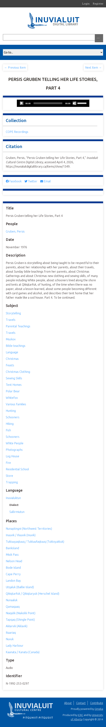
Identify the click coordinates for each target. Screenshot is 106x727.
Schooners (12, 417)
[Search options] (99, 38)
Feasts (10, 365)
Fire (8, 462)
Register (98, 3)
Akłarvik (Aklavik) (16, 626)
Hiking (10, 423)
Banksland (12, 548)
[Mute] (74, 103)
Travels (10, 319)
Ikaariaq (11, 632)
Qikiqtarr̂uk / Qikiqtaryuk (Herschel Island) (32, 593)
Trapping (12, 482)
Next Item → (93, 67)
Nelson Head (14, 561)
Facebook (14, 181)
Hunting (11, 410)
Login (86, 3)
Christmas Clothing (18, 371)
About (68, 703)
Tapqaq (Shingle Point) (20, 619)
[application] (53, 103)
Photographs (14, 449)
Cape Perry (13, 574)
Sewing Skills (14, 378)
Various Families (16, 404)
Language (12, 352)
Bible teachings (15, 345)
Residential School (17, 469)
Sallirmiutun (16, 511)
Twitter (30, 181)
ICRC (80, 715)
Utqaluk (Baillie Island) (20, 587)
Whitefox (12, 397)
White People (14, 443)
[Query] (53, 37)
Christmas (12, 358)
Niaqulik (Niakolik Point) (20, 613)
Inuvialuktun (13, 498)
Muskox (11, 339)
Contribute (96, 703)
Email (45, 181)
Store (9, 475)
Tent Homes (14, 384)
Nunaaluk (11, 600)
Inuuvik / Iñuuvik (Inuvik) (21, 535)
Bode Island (13, 567)
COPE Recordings (17, 131)
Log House (12, 456)
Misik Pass (12, 554)
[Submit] (102, 37)
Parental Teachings (18, 326)
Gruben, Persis (15, 231)
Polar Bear (13, 391)
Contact (81, 703)
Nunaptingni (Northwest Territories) (29, 528)
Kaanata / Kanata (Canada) (23, 652)
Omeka (99, 709)
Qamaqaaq (13, 606)
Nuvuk (10, 639)
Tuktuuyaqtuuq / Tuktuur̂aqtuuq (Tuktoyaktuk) (35, 541)
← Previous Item (15, 67)
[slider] (48, 103)
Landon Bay (13, 580)
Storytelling (13, 313)
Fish (8, 430)
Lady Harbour (14, 645)
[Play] (21, 103)
